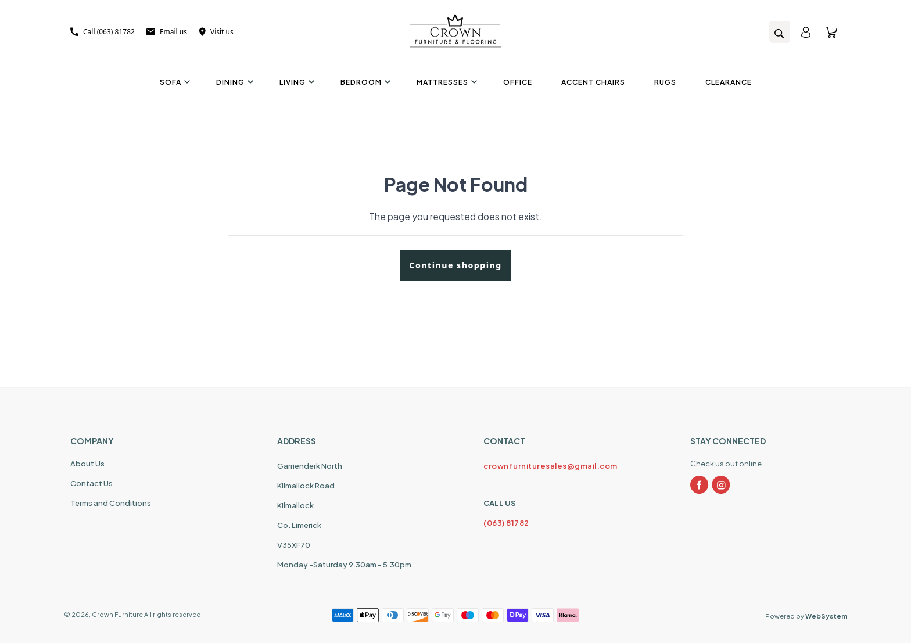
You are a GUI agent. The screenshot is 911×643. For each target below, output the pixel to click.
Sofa (173, 82)
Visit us (216, 32)
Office (517, 82)
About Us (87, 463)
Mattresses (445, 82)
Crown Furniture (117, 614)
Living (295, 82)
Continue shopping (455, 265)
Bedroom (364, 82)
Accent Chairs (593, 82)
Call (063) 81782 (102, 32)
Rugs (665, 82)
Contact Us (91, 483)
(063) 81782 (506, 522)
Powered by (806, 616)
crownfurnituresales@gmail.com (550, 465)
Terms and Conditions (110, 503)
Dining (233, 82)
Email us (166, 32)
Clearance (728, 82)
